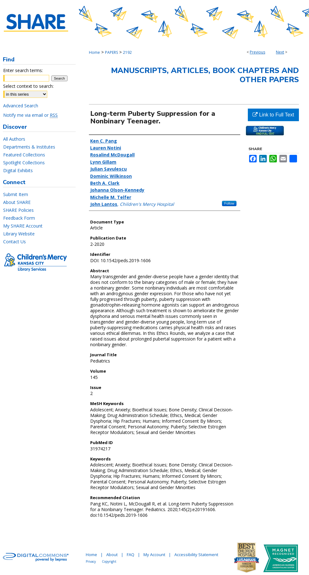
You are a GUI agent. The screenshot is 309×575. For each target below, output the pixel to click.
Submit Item (15, 194)
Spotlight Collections (24, 163)
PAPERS (111, 52)
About (112, 554)
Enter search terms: (23, 70)
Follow (229, 203)
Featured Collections (24, 155)
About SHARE (17, 202)
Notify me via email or (30, 115)
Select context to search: (28, 86)
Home (94, 52)
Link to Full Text (273, 114)
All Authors (14, 139)
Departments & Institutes (29, 147)
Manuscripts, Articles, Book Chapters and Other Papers (205, 75)
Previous (257, 52)
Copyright (109, 561)
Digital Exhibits (18, 170)
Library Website (19, 234)
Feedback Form (19, 218)
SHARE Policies (18, 210)
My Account (154, 554)
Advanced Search (20, 106)
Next (280, 52)
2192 (127, 52)
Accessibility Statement (196, 554)
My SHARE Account (23, 226)
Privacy (91, 561)
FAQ (130, 554)
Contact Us (14, 242)
